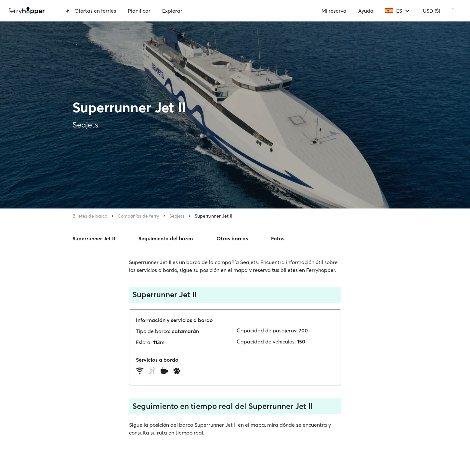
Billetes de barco (89, 216)
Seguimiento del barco (165, 238)
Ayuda (365, 10)
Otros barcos (232, 238)
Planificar (139, 10)
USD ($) (431, 10)
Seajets (176, 216)
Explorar (172, 10)
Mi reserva (333, 10)
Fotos (277, 238)
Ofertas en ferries (90, 10)
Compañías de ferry (138, 216)
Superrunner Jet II (213, 216)
